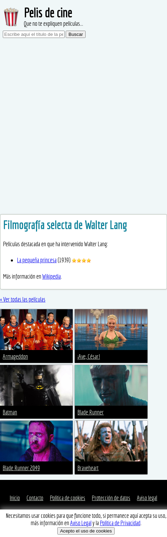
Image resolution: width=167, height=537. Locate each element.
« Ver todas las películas (22, 299)
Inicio (15, 497)
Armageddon (15, 356)
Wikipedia (51, 276)
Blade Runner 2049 (21, 468)
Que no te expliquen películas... (53, 23)
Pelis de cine (48, 13)
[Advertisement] (83, 127)
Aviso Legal (81, 523)
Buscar (75, 34)
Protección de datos (111, 497)
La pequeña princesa (37, 260)
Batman (10, 412)
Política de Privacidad (120, 523)
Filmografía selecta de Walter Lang (65, 225)
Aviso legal (147, 497)
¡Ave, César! (89, 356)
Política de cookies (67, 497)
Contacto (35, 497)
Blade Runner (91, 412)
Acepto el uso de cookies (86, 531)
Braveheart (88, 468)
